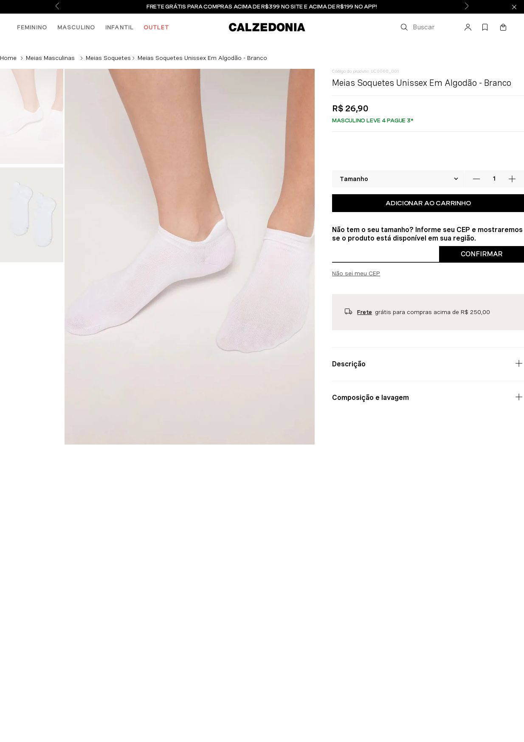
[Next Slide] (467, 7)
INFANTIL (119, 27)
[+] (512, 178)
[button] (417, 27)
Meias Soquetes (108, 57)
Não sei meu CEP (356, 273)
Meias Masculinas (50, 57)
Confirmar (481, 254)
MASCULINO (76, 27)
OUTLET (156, 27)
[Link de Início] (8, 58)
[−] (476, 178)
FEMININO (32, 27)
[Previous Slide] (57, 7)
